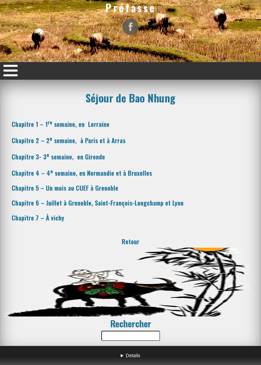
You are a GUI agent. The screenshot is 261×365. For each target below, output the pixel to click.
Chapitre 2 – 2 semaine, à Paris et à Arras (68, 140)
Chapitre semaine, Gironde (58, 156)
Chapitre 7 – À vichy (38, 217)
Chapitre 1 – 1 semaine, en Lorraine (60, 124)
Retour (130, 241)
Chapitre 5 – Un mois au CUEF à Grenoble (65, 188)
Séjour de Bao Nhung (130, 97)
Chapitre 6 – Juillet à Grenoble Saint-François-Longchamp (98, 202)
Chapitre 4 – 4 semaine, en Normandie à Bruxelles (82, 173)
